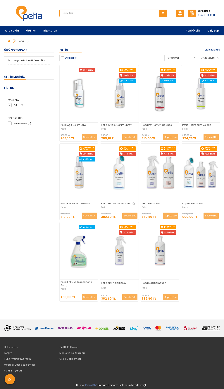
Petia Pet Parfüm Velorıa (196, 125)
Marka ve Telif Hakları (72, 353)
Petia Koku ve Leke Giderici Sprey (76, 284)
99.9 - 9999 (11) (22, 123)
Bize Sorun (50, 30)
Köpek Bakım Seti (192, 203)
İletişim (8, 353)
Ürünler (31, 30)
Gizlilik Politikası (68, 347)
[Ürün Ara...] (163, 13)
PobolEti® (91, 385)
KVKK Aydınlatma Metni (17, 359)
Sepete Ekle (89, 137)
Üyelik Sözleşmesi (70, 359)
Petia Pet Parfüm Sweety (75, 203)
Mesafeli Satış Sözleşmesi (19, 365)
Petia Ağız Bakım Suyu (74, 125)
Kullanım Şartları (13, 370)
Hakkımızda (11, 347)
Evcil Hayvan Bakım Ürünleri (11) (26, 60)
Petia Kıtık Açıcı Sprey (113, 283)
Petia (21, 41)
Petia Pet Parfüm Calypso (157, 125)
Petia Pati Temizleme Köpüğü (118, 203)
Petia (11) (18, 105)
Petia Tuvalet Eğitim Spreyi (116, 125)
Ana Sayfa (12, 30)
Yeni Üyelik (193, 30)
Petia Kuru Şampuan (154, 283)
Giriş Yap (213, 30)
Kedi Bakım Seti (151, 203)
